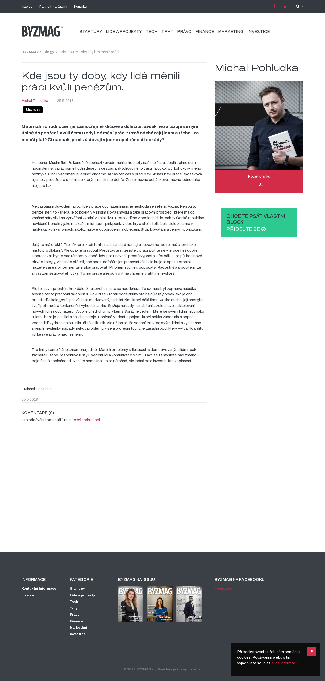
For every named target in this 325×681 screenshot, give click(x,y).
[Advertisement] (162, 500)
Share (30, 110)
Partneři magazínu (53, 6)
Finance (204, 31)
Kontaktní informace (39, 589)
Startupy (90, 31)
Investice (258, 31)
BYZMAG (30, 52)
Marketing (230, 31)
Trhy (167, 31)
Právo (184, 31)
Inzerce (27, 6)
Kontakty (81, 6)
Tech (152, 31)
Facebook (223, 588)
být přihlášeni (88, 420)
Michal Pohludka (35, 101)
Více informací (284, 663)
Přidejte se (246, 229)
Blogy (48, 52)
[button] (299, 6)
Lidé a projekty (124, 31)
